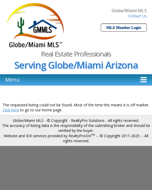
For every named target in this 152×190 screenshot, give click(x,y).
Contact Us (137, 15)
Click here (11, 109)
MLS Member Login (123, 27)
